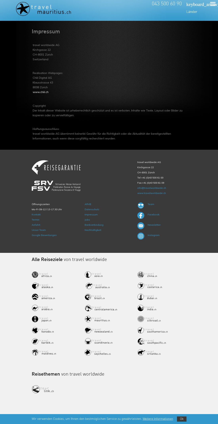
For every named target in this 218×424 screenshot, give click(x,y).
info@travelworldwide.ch (151, 187)
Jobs (87, 219)
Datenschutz (92, 209)
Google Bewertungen (44, 235)
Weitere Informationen (158, 419)
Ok (182, 419)
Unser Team (39, 229)
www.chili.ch (41, 92)
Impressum (91, 214)
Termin (35, 219)
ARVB (88, 204)
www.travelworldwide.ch (151, 193)
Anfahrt (36, 224)
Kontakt (36, 214)
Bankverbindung (94, 224)
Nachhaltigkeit (93, 229)
